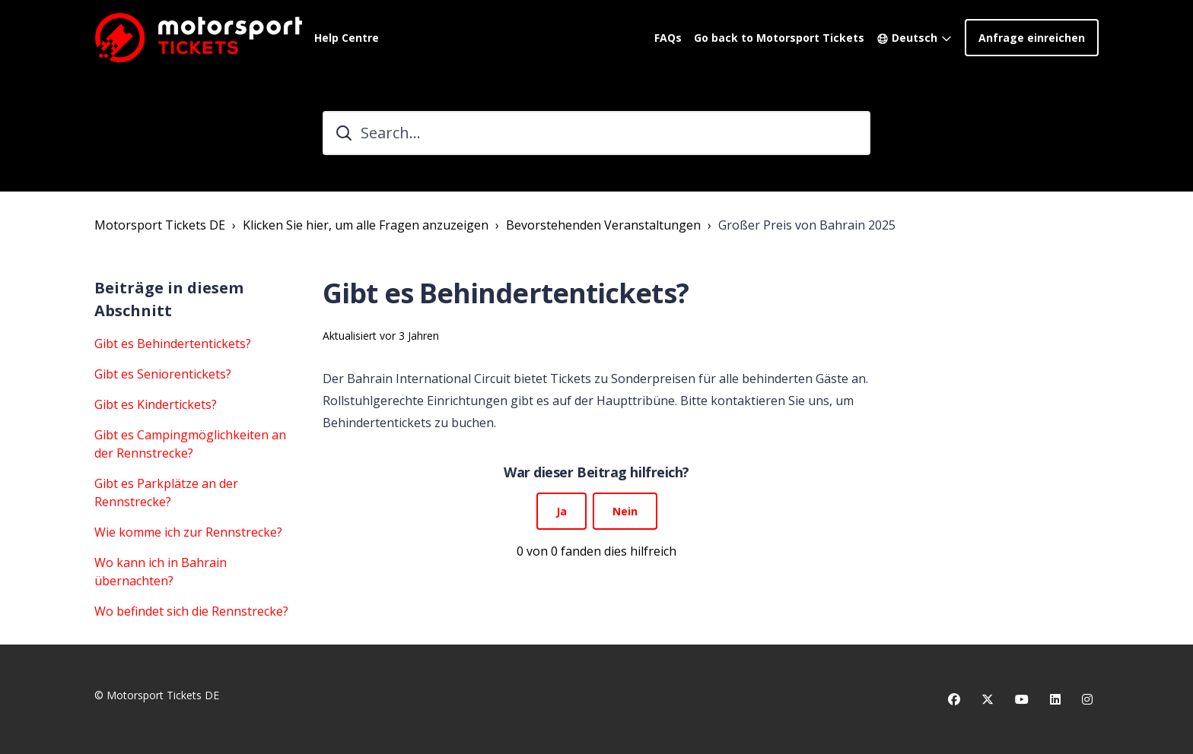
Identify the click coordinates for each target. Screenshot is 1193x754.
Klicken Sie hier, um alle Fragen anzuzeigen (365, 225)
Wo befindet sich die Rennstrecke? (191, 611)
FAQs (668, 37)
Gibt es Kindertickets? (155, 404)
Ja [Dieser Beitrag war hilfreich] (561, 511)
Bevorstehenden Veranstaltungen (603, 225)
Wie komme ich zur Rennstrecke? (188, 532)
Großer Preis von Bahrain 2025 (807, 225)
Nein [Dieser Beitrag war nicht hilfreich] (625, 511)
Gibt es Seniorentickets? (162, 374)
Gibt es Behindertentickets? (172, 343)
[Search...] (596, 133)
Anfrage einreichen (1031, 37)
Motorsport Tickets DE (159, 225)
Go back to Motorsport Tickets (779, 37)
